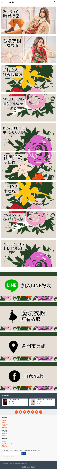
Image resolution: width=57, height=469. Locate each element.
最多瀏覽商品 (5, 395)
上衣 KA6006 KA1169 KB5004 (45, 399)
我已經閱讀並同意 (9, 457)
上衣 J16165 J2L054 (14, 399)
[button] (29, 406)
